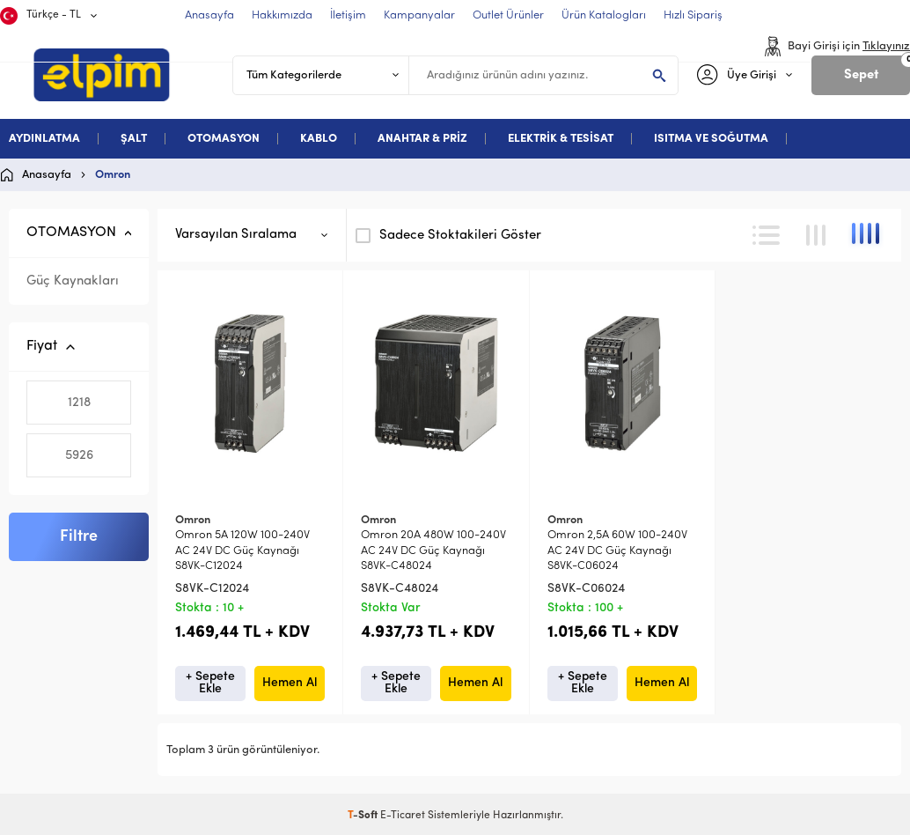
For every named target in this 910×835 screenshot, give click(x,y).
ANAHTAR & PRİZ (422, 138)
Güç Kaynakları (72, 281)
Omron (192, 520)
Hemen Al (289, 683)
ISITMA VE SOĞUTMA (711, 138)
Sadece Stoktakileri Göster (448, 235)
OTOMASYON (223, 138)
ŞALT (134, 138)
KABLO (318, 138)
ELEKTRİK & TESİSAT (560, 138)
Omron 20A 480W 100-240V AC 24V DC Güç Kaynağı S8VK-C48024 (433, 550)
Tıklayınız (886, 46)
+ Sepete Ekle (210, 683)
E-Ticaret (402, 815)
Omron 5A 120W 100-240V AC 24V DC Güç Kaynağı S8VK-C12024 (242, 550)
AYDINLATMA (44, 138)
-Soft (364, 815)
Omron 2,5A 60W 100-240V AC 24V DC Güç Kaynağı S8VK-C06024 (617, 550)
